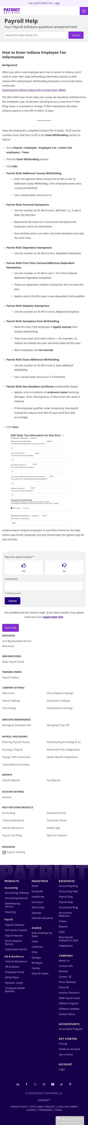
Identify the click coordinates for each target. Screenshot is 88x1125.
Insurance (37, 902)
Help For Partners (57, 835)
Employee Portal (56, 813)
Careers (63, 976)
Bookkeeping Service (12, 905)
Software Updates (69, 1008)
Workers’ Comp (14, 982)
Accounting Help (68, 891)
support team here (53, 617)
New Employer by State (42, 934)
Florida (36, 968)
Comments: (11, 579)
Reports (63, 926)
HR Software (12, 966)
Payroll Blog (66, 896)
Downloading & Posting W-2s (64, 742)
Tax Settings (9, 708)
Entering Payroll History (16, 742)
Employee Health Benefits (15, 989)
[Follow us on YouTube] (53, 1084)
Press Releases (67, 982)
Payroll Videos (10, 677)
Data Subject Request (42, 1106)
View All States (40, 973)
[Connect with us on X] (35, 1084)
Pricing (63, 1043)
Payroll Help (10, 627)
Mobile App (53, 828)
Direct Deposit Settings (60, 693)
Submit (12, 601)
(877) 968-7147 (44, 3)
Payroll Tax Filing (12, 835)
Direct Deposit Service (13, 942)
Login (58, 3)
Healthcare (38, 896)
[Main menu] (84, 11)
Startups (36, 912)
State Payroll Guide (13, 661)
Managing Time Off (58, 725)
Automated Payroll (16, 949)
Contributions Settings (60, 708)
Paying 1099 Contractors (16, 757)
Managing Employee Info (16, 725)
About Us (64, 960)
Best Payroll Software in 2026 (68, 939)
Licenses (31, 1110)
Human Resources (13, 828)
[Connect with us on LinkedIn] (18, 1084)
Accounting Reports (16, 898)
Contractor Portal (57, 820)
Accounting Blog (68, 886)
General (6, 797)
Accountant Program (71, 1029)
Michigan (37, 962)
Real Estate (38, 907)
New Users (8, 693)
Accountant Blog (68, 907)
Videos (63, 921)
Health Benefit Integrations (62, 757)
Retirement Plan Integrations (63, 749)
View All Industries (42, 918)
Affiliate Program (68, 1003)
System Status (67, 1014)
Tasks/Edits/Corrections (16, 764)
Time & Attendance (13, 820)
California (37, 946)
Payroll (8, 919)
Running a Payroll (12, 749)
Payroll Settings (11, 700)
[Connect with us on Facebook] (26, 1084)
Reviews (63, 971)
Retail (35, 886)
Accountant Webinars (65, 914)
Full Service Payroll (16, 930)
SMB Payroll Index (69, 998)
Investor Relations (69, 992)
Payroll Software (14, 924)
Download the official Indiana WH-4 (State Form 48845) (34, 90)
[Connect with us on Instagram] (44, 1084)
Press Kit (64, 987)
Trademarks (45, 1110)
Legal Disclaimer (67, 1106)
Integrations (66, 945)
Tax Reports (53, 780)
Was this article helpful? (20, 557)
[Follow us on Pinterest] (70, 1084)
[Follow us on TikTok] (61, 1084)
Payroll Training (16, 852)
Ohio (34, 952)
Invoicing (10, 912)
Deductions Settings (58, 700)
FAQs (62, 932)
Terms (58, 1110)
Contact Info (66, 966)
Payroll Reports (11, 780)
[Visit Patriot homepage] (12, 11)
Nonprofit (37, 891)
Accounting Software (17, 892)
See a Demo (66, 1054)
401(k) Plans (12, 977)
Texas (35, 941)
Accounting (8, 813)
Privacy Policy (19, 1106)
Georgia (36, 957)
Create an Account (69, 1049)
